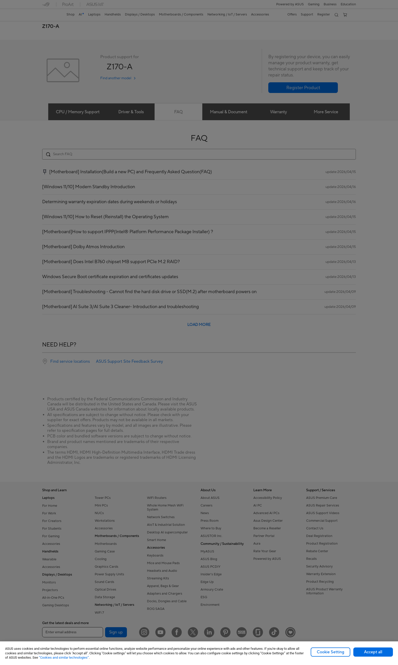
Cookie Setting (330, 652)
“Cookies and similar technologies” (64, 657)
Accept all (373, 652)
